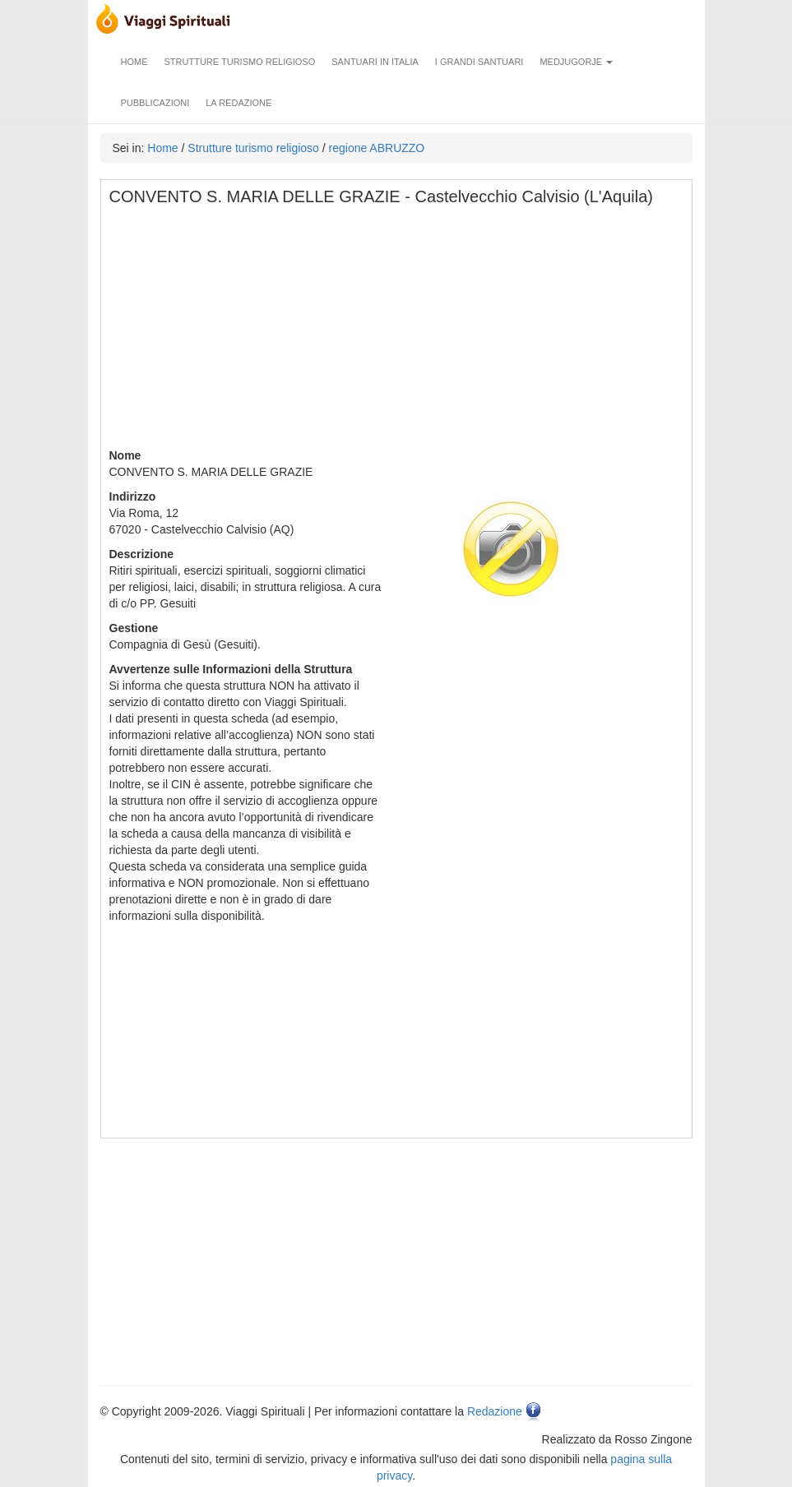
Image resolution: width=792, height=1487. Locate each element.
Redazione (494, 1411)
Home (134, 62)
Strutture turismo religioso (240, 62)
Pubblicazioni (155, 103)
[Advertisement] (397, 332)
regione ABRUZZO (377, 148)
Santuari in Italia (375, 62)
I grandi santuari (479, 62)
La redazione (238, 103)
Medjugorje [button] (576, 62)
